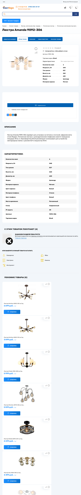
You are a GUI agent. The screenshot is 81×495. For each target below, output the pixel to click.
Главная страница (20, 236)
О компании (15, 2)
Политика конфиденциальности (63, 450)
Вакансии (31, 450)
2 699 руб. (15, 304)
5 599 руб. (15, 338)
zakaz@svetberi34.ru (11, 482)
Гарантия (5, 450)
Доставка (24, 2)
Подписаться (41, 105)
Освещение (8, 253)
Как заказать (6, 452)
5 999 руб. (65, 304)
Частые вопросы (7, 455)
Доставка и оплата (33, 444)
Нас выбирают (7, 447)
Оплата (31, 2)
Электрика (7, 258)
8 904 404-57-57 (34, 7)
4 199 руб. (40, 372)
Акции (38, 2)
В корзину (12, 309)
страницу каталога (37, 234)
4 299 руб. (15, 372)
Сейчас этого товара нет (20, 110)
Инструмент (8, 263)
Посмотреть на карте (11, 472)
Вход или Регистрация (70, 2)
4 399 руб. (65, 338)
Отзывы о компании (60, 444)
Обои (44, 253)
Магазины (5, 2)
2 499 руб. (40, 338)
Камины (45, 258)
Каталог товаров (11, 20)
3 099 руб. (40, 304)
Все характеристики (67, 61)
